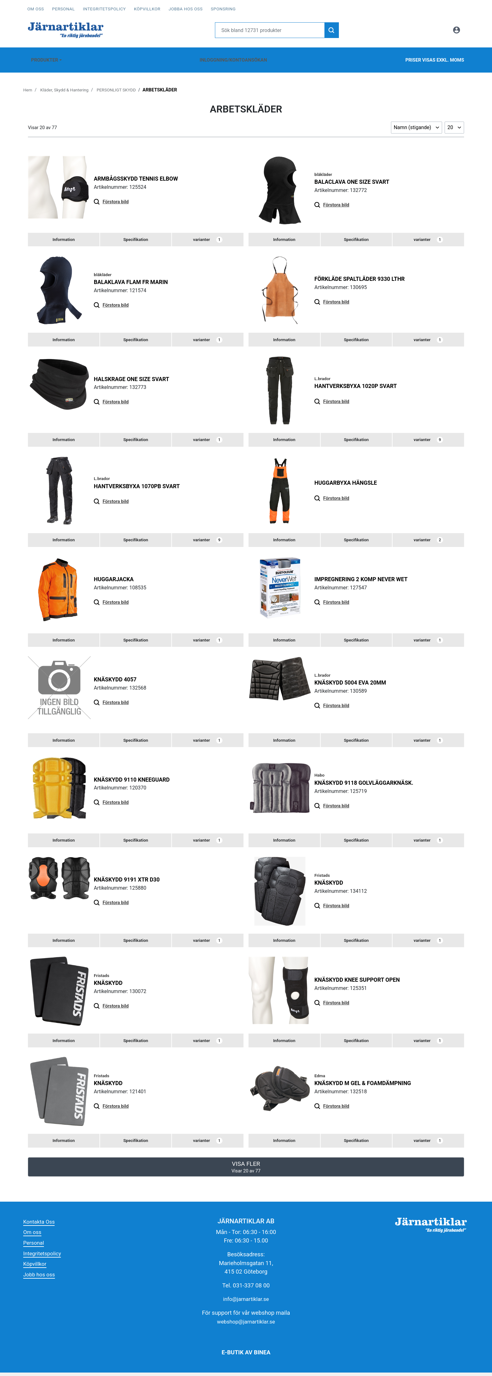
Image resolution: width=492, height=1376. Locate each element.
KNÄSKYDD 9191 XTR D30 (130, 880)
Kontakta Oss (40, 1225)
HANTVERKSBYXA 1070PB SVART (141, 482)
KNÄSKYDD (330, 883)
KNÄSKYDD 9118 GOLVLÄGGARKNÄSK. (368, 782)
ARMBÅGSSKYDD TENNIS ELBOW (139, 172)
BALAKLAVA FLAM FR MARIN (134, 276)
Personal (63, 8)
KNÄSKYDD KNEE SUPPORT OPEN (361, 981)
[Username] (270, 30)
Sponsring (223, 8)
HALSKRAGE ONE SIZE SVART (135, 374)
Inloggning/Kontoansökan (232, 57)
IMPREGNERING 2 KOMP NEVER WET (365, 577)
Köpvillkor (147, 8)
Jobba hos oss (185, 8)
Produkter (43, 57)
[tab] (63, 234)
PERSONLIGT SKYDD (123, 83)
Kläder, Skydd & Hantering (67, 83)
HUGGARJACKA (115, 577)
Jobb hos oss (40, 1278)
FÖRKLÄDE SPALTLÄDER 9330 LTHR (363, 273)
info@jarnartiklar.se (246, 1302)
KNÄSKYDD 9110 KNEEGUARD (135, 779)
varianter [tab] (207, 234)
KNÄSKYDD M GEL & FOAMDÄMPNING (367, 1085)
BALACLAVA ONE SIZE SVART (355, 175)
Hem (28, 83)
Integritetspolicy (104, 8)
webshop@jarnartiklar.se (246, 1325)
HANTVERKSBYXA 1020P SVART (359, 381)
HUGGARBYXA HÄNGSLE (348, 479)
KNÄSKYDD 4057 (117, 678)
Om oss (35, 8)
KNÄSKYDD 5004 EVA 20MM (353, 681)
